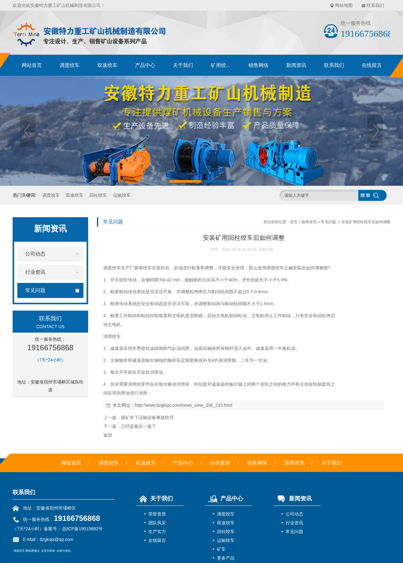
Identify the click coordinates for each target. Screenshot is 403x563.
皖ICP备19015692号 (82, 528)
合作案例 (220, 463)
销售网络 (258, 65)
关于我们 (183, 65)
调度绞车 (70, 65)
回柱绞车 (98, 195)
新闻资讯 (296, 65)
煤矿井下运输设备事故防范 (147, 417)
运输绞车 (122, 195)
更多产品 (226, 557)
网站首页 (32, 65)
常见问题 (328, 222)
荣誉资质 (157, 513)
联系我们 (375, 5)
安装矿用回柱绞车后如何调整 (365, 222)
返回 (107, 435)
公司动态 (294, 513)
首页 (294, 222)
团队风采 (157, 522)
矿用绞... (220, 65)
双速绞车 (107, 65)
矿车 (221, 549)
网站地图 (344, 5)
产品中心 (145, 65)
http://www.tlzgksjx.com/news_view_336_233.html (183, 405)
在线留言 (372, 65)
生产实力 (157, 531)
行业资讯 (294, 522)
